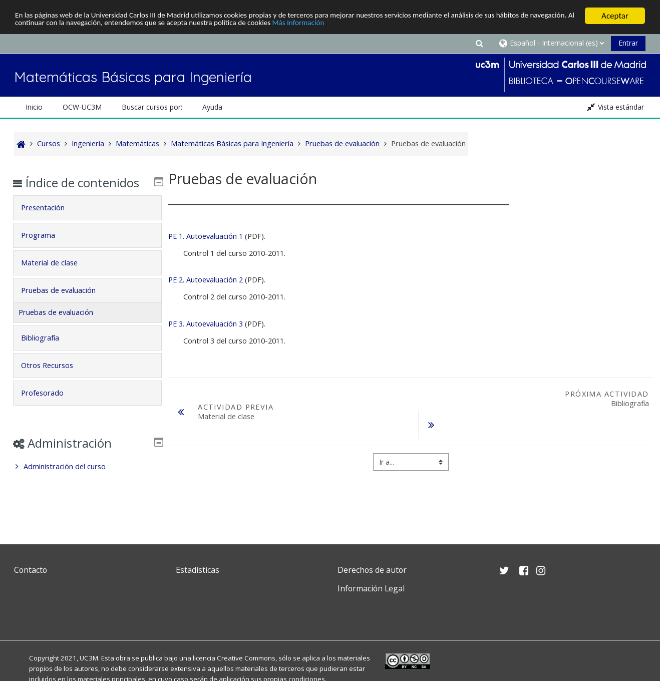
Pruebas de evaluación (66, 304)
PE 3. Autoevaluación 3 (205, 323)
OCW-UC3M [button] (82, 107)
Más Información (423, 25)
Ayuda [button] (212, 107)
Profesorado (50, 407)
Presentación (50, 222)
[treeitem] (88, 481)
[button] (480, 43)
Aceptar (614, 16)
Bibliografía (48, 352)
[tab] (87, 222)
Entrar (628, 43)
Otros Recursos (55, 380)
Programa (46, 249)
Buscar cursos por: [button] (152, 107)
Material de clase (57, 277)
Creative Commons (246, 657)
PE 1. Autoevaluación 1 (205, 236)
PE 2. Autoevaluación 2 (205, 279)
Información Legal (371, 588)
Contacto (30, 569)
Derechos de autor (372, 569)
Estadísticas (197, 569)
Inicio (34, 107)
